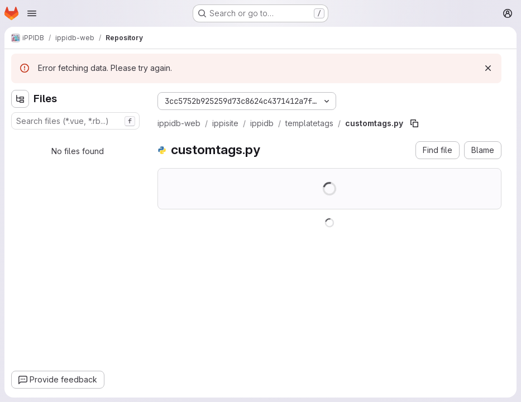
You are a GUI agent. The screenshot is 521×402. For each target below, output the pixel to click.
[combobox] (75, 121)
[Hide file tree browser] (20, 99)
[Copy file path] (414, 123)
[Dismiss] (488, 68)
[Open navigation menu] (32, 13)
